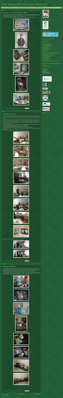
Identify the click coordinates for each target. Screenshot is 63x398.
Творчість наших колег (46, 59)
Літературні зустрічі (9, 114)
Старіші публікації (37, 394)
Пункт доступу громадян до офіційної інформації (49, 53)
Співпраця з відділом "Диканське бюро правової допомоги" (51, 52)
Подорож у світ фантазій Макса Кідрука (15, 12)
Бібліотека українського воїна (47, 45)
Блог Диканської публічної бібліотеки (24, 4)
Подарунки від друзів (9, 266)
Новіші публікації (5, 394)
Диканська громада (39, 7)
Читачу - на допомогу (46, 57)
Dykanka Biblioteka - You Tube (47, 66)
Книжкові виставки (45, 50)
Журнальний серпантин (46, 58)
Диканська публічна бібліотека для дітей (25, 7)
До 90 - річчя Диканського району (47, 46)
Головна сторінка (21, 394)
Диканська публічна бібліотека (9, 7)
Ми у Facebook (45, 65)
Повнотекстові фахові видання (47, 56)
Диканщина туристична (46, 47)
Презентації (44, 51)
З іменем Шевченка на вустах (47, 44)
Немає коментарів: (21, 108)
